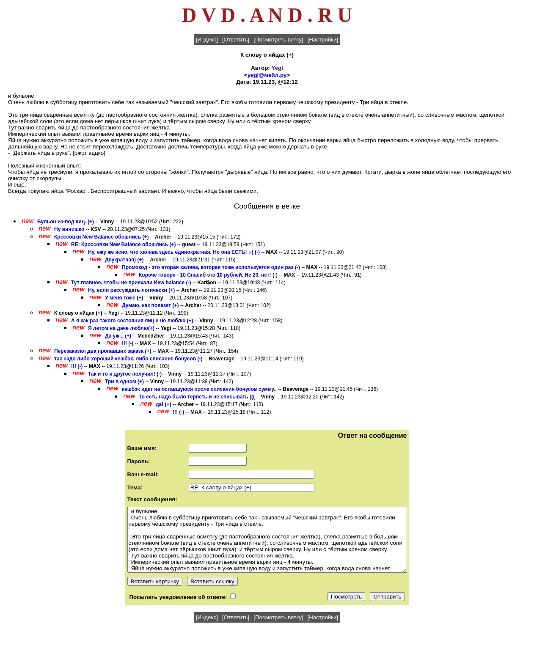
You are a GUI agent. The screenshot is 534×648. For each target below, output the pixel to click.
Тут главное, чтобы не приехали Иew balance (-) (131, 283)
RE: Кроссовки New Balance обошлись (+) (123, 244)
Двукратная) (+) (124, 260)
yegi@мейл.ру (267, 75)
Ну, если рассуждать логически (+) (131, 290)
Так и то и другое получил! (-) (125, 374)
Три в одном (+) (124, 381)
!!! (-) (127, 343)
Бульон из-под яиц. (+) (65, 222)
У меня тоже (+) (124, 298)
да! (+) (163, 404)
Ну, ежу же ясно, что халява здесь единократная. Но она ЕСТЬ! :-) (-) (174, 252)
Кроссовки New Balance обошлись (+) (101, 237)
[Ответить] (235, 39)
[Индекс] (207, 39)
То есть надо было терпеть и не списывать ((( (197, 397)
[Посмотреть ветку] (278, 39)
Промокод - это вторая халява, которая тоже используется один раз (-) (211, 267)
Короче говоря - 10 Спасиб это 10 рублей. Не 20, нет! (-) (208, 275)
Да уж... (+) (118, 336)
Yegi (277, 68)
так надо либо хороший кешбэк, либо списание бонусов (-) (128, 359)
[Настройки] (323, 39)
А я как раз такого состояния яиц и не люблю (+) (132, 321)
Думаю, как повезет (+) (150, 305)
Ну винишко (70, 229)
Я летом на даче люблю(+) (121, 328)
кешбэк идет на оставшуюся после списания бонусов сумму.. (199, 389)
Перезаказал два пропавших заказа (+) (102, 351)
